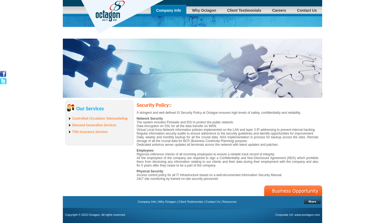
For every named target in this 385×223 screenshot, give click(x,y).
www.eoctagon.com (307, 214)
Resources (229, 201)
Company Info (168, 10)
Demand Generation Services (94, 125)
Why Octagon (204, 10)
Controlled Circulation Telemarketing (100, 118)
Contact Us (307, 10)
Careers (279, 10)
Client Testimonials (244, 10)
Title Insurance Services (90, 131)
